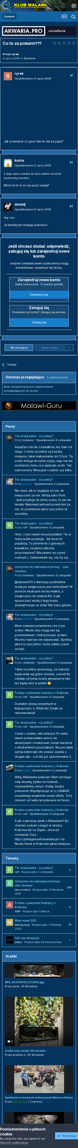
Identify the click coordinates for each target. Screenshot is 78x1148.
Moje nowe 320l (25, 920)
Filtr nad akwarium (27, 938)
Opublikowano (33, 78)
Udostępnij (19, 347)
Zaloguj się (39, 322)
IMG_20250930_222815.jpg (24, 982)
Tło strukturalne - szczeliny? (34, 436)
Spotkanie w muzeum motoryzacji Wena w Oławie (39, 1097)
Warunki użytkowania (14, 1142)
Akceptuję (66, 1135)
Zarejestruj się (39, 294)
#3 (71, 206)
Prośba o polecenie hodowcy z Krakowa (41, 693)
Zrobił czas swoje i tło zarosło (25, 1050)
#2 (71, 162)
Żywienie (29, 58)
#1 (71, 75)
